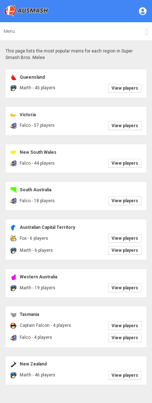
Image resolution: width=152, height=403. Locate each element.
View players (125, 88)
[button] (143, 11)
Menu (9, 31)
